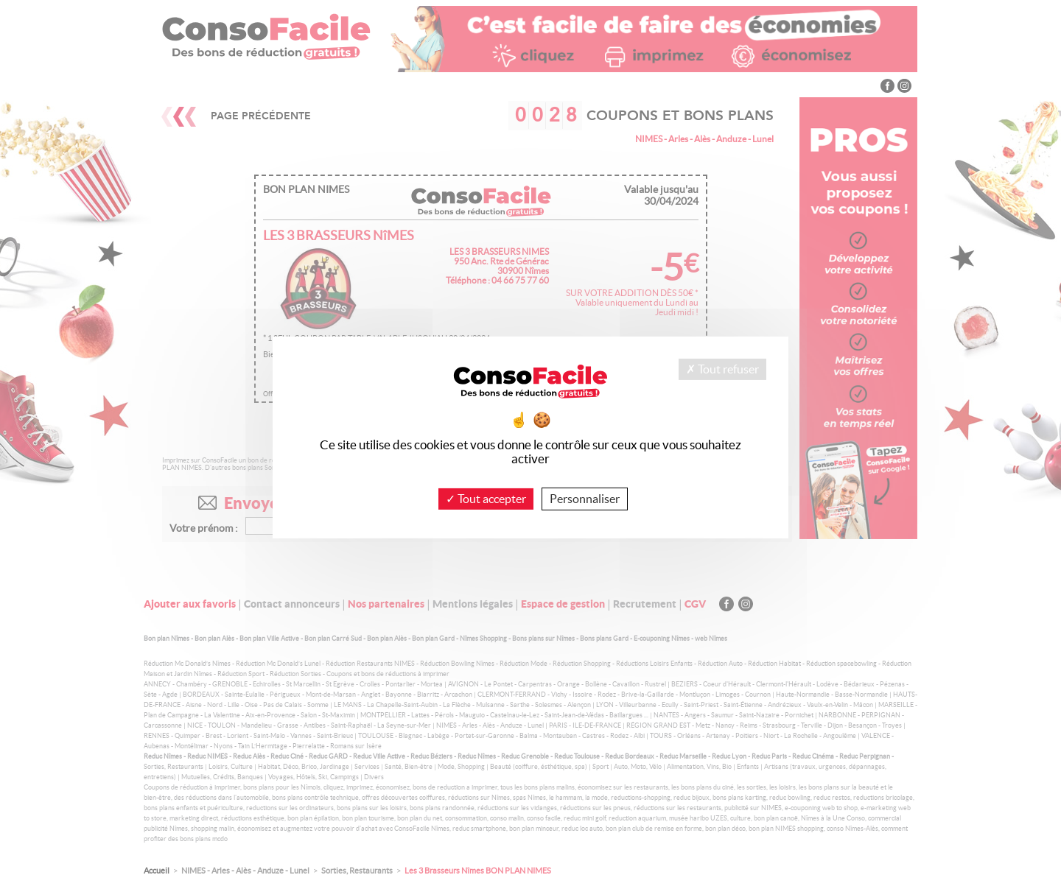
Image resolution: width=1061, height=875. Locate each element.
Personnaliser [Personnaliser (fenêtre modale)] (585, 498)
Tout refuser (722, 369)
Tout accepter (486, 498)
